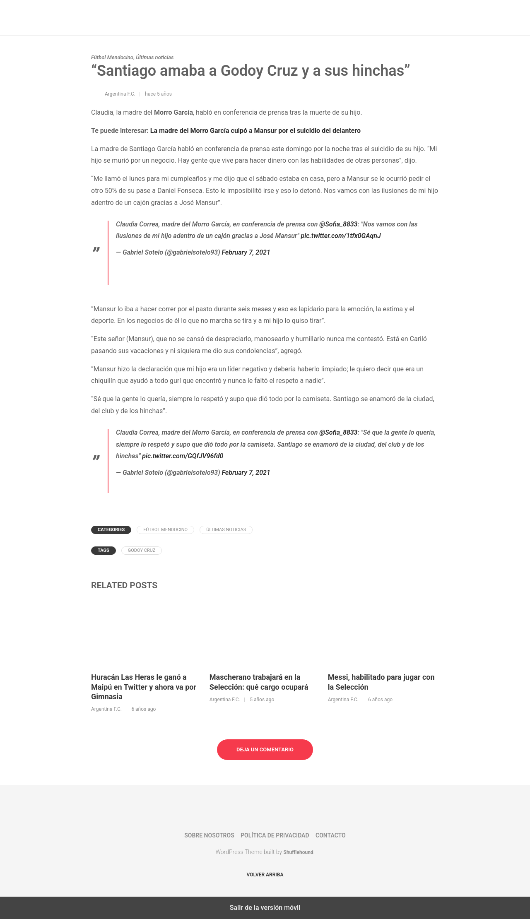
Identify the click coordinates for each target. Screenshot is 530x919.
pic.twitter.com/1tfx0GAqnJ (341, 236)
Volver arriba (265, 875)
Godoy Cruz (142, 550)
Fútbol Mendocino (112, 57)
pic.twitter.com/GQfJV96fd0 (182, 456)
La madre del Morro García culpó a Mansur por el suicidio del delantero (255, 131)
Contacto (331, 835)
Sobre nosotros (209, 835)
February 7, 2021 (246, 252)
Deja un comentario (265, 749)
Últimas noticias (154, 57)
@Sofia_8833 (338, 224)
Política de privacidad (275, 835)
